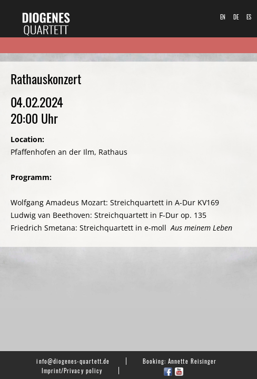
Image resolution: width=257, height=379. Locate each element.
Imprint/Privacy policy (72, 370)
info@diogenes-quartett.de (72, 361)
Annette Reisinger (192, 361)
